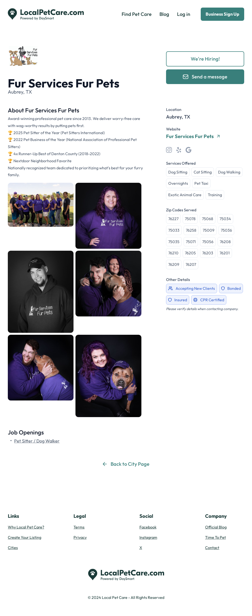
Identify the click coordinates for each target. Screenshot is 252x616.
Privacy (80, 537)
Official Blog (216, 527)
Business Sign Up (222, 14)
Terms (79, 527)
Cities (13, 547)
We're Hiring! (205, 59)
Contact (212, 547)
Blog (164, 14)
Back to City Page (126, 464)
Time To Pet (215, 537)
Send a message (205, 77)
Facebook (148, 527)
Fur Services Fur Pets (193, 136)
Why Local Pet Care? (26, 527)
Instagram (148, 537)
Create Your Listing (24, 537)
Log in (183, 14)
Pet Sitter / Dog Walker (37, 441)
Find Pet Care (137, 14)
